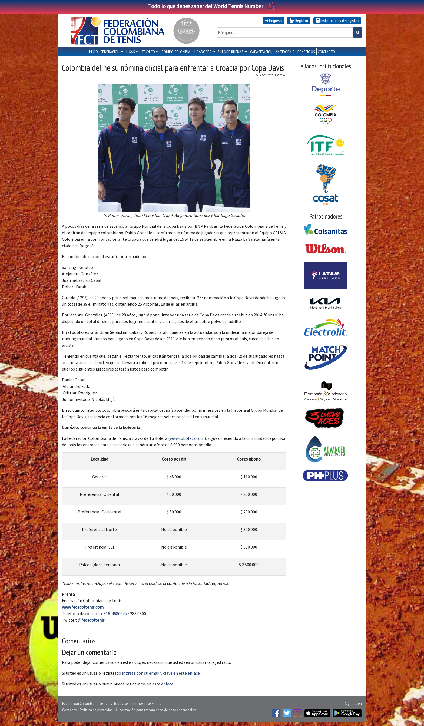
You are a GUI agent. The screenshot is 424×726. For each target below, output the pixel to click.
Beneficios (306, 51)
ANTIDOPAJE (284, 51)
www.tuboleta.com (187, 438)
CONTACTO (326, 51)
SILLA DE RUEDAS (230, 51)
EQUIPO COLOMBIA (176, 51)
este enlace (162, 684)
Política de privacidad (96, 709)
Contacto (69, 709)
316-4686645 (115, 613)
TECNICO (148, 51)
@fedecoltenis (91, 620)
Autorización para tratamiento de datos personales (155, 709)
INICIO (93, 51)
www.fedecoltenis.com (83, 607)
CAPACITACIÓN (261, 51)
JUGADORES (202, 51)
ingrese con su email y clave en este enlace (161, 673)
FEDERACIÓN (110, 51)
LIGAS (130, 51)
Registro (299, 20)
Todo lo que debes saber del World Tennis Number (212, 6)
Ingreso (273, 20)
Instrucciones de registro (337, 20)
